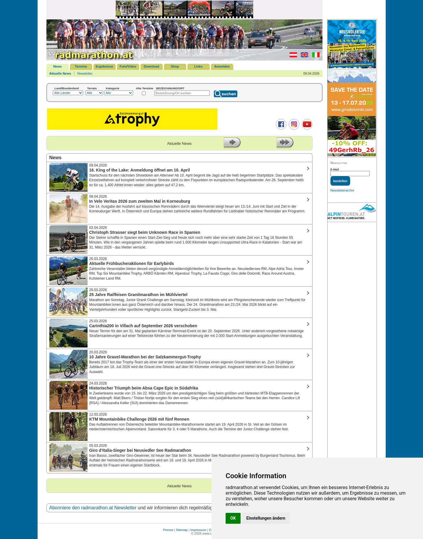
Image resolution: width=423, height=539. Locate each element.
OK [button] (233, 518)
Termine (81, 66)
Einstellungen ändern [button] (266, 518)
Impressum (198, 530)
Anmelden (222, 66)
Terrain (92, 88)
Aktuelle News (60, 73)
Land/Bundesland (67, 88)
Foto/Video (128, 66)
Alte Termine (144, 88)
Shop (175, 66)
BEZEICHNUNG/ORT (170, 88)
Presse (168, 530)
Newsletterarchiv (342, 190)
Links (198, 66)
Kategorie (113, 88)
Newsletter (85, 73)
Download (151, 66)
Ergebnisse (104, 66)
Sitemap (182, 530)
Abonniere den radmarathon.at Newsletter (93, 507)
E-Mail (334, 169)
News (57, 66)
